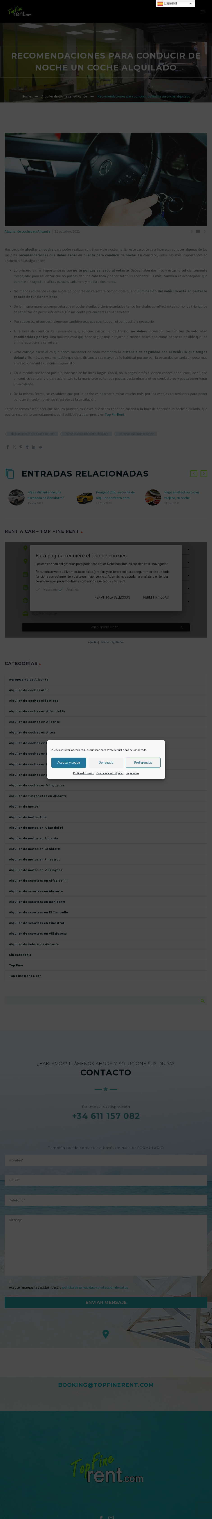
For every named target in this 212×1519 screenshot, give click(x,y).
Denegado (106, 762)
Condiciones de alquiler (109, 773)
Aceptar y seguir (68, 762)
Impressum (132, 773)
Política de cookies (83, 773)
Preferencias (143, 762)
